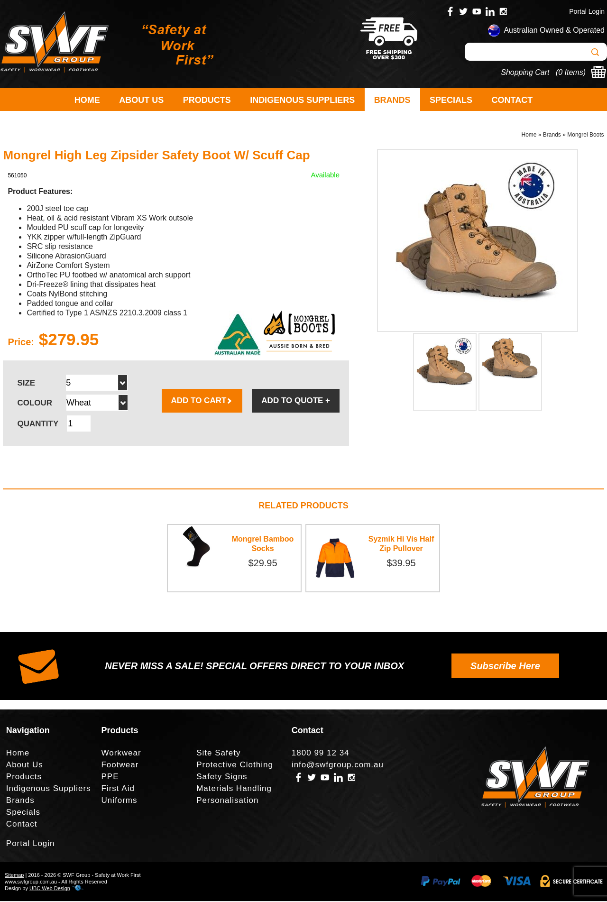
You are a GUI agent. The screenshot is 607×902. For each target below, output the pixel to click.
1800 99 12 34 (320, 753)
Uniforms (119, 801)
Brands (392, 100)
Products (207, 100)
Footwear (119, 765)
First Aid (117, 789)
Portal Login (587, 11)
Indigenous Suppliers (302, 100)
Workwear (121, 753)
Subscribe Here (505, 667)
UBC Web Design (49, 889)
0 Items (570, 72)
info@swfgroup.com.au (338, 765)
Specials (451, 100)
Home (87, 100)
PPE (110, 777)
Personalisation (227, 801)
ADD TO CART (202, 401)
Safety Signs (221, 777)
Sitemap (14, 876)
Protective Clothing (234, 765)
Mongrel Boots (585, 135)
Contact (512, 100)
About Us (141, 100)
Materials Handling (234, 789)
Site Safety (218, 753)
